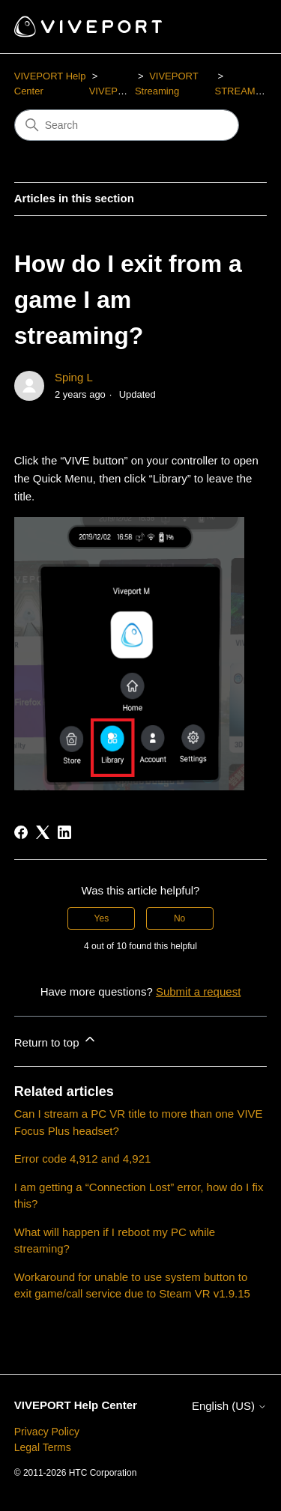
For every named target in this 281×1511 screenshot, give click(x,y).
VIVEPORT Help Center (75, 1405)
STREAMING (243, 91)
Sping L (74, 377)
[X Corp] (42, 832)
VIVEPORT (114, 91)
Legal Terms (42, 1447)
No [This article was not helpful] (179, 918)
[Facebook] (21, 832)
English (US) (229, 1405)
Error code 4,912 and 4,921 (82, 1158)
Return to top (55, 1040)
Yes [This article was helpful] (101, 918)
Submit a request (198, 991)
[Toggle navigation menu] (240, 27)
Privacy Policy (46, 1432)
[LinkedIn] (64, 832)
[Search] (126, 125)
